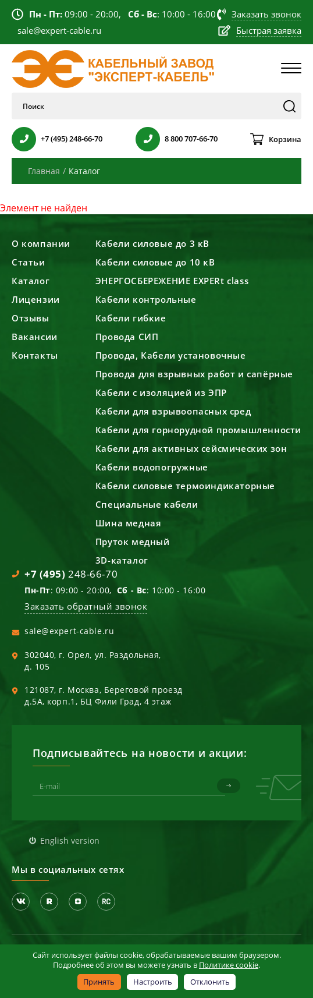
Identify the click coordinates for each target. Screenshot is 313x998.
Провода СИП (127, 336)
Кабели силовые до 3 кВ (152, 243)
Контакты (35, 355)
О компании (41, 243)
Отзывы (30, 318)
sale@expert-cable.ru (69, 630)
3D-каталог (121, 560)
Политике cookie (228, 965)
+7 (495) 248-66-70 (71, 138)
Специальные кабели (146, 504)
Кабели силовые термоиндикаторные (185, 485)
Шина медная (128, 523)
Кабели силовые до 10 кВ (155, 262)
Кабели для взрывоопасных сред (173, 411)
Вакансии (35, 336)
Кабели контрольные (146, 299)
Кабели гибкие (130, 318)
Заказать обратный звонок (85, 606)
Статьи (28, 262)
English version (69, 840)
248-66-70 (71, 574)
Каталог (30, 280)
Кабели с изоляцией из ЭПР (161, 392)
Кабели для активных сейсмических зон (191, 448)
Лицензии (36, 299)
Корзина (285, 139)
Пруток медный (132, 541)
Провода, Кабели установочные (170, 355)
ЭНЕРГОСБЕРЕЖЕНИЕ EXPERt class (171, 280)
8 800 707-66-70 (191, 138)
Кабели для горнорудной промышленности (198, 430)
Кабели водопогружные (151, 467)
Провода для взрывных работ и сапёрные (194, 374)
